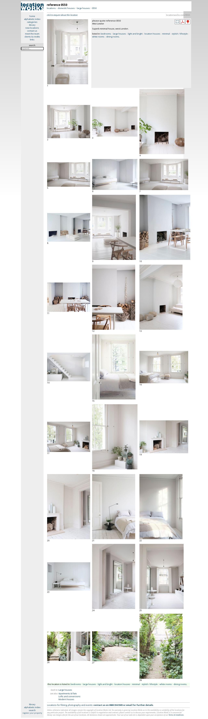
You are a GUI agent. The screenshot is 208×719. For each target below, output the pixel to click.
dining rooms (112, 36)
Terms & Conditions (176, 715)
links (32, 39)
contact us (32, 30)
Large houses (65, 689)
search (32, 710)
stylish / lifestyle (180, 33)
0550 (94, 8)
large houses (83, 8)
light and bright (135, 33)
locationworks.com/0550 (178, 15)
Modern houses (66, 699)
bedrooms (106, 33)
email (129, 705)
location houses (152, 33)
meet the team (32, 33)
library (32, 24)
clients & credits (32, 36)
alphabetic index (32, 19)
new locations (32, 27)
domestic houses (66, 8)
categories (32, 22)
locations (51, 8)
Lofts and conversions (69, 696)
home (32, 16)
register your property (32, 713)
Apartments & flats (67, 693)
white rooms (98, 36)
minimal (166, 33)
